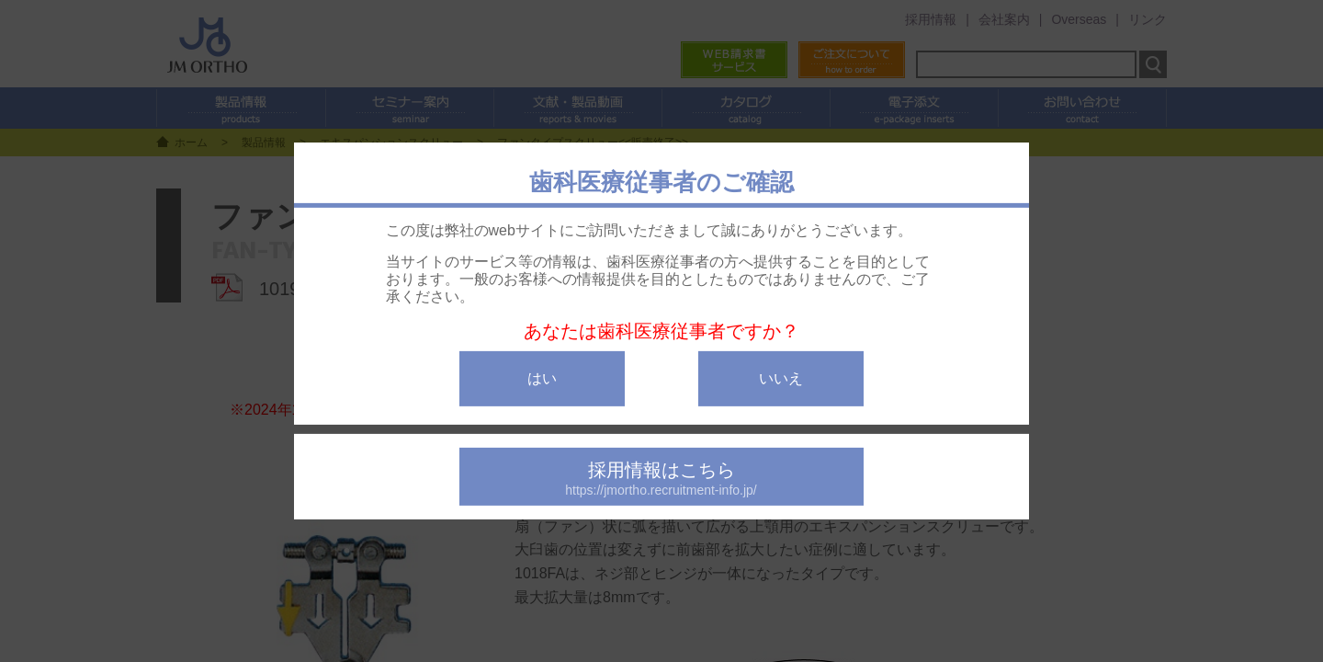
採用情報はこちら (661, 478)
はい (542, 378)
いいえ (781, 378)
